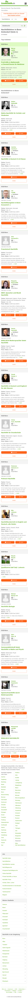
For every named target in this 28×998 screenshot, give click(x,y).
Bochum (3, 789)
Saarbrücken (18, 820)
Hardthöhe (5, 922)
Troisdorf (4, 944)
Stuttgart (17, 823)
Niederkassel (5, 950)
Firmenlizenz (8, 990)
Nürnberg (17, 800)
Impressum (10, 989)
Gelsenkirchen (5, 822)
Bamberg (3, 782)
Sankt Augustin (6, 947)
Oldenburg (18, 808)
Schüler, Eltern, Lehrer (8, 882)
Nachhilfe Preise (6, 879)
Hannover (3, 832)
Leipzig (17, 780)
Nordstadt (5, 919)
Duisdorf (4, 910)
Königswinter (5, 953)
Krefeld (17, 777)
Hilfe (15, 992)
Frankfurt (3, 817)
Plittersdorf (5, 913)
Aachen (3, 777)
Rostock (17, 818)
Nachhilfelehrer (6, 861)
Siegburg (4, 959)
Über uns (4, 989)
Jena (2, 837)
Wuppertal (18, 835)
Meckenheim (5, 963)
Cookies (20, 992)
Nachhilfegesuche (7, 867)
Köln (16, 775)
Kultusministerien (7, 888)
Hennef (4, 975)
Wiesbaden (18, 833)
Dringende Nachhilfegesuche (10, 870)
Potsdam (17, 815)
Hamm (3, 827)
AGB (16, 989)
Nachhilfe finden (6, 858)
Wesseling (5, 969)
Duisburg (3, 807)
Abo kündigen (9, 992)
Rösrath (4, 978)
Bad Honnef (5, 972)
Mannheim (18, 790)
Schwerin (17, 813)
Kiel (2, 845)
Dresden (3, 804)
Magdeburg (18, 785)
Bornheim (5, 956)
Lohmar (4, 966)
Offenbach (18, 805)
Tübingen (17, 828)
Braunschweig (5, 794)
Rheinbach (5, 981)
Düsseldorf (4, 809)
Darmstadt (4, 799)
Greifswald (4, 825)
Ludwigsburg (18, 782)
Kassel (3, 842)
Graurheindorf (6, 928)
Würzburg (17, 838)
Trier (16, 825)
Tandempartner (6, 891)
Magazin (4, 894)
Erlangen (3, 812)
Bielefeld (3, 787)
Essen (2, 814)
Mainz (16, 787)
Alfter (3, 941)
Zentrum (4, 904)
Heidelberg (4, 835)
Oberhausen (18, 803)
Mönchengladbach (20, 797)
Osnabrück (18, 810)
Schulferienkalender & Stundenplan (11, 885)
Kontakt (20, 990)
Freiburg (3, 819)
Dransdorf (5, 916)
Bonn (3, 938)
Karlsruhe (3, 840)
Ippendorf (5, 925)
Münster (17, 795)
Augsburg (3, 779)
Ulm (16, 830)
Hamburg (3, 830)
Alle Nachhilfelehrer (20, 845)
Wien (16, 843)
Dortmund (3, 802)
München (17, 792)
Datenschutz (22, 989)
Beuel (3, 907)
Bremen (3, 797)
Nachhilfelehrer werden (8, 864)
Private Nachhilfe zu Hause (9, 876)
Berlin (2, 784)
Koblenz (17, 772)
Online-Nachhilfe (6, 873)
